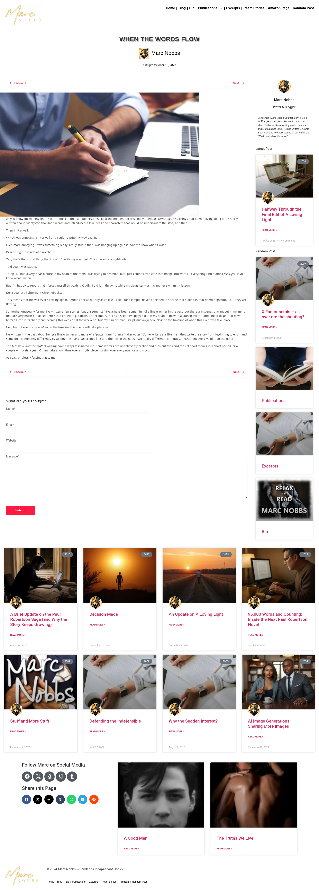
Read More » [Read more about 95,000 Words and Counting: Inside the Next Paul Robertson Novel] (255, 635)
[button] (26, 799)
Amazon (124, 881)
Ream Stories (254, 8)
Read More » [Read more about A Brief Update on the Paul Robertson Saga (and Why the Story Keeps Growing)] (18, 635)
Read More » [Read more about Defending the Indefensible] (97, 731)
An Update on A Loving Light (196, 614)
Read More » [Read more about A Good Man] (131, 848)
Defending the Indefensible (115, 721)
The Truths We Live (235, 838)
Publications (210, 8)
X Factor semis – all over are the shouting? (283, 314)
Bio (191, 8)
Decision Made (104, 614)
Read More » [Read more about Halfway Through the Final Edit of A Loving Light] (269, 230)
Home (170, 8)
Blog (182, 8)
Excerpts (233, 8)
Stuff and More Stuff (29, 721)
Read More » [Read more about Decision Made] (97, 624)
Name (10, 408)
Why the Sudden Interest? (193, 721)
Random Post (303, 8)
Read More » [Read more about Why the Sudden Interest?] (176, 731)
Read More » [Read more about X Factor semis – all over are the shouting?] (269, 327)
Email (10, 424)
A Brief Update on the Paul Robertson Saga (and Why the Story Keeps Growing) (38, 619)
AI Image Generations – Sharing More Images (270, 724)
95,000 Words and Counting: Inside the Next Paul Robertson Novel (278, 619)
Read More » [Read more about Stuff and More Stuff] (18, 731)
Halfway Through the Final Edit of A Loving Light (282, 214)
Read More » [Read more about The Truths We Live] (224, 848)
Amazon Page (278, 8)
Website (11, 440)
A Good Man (136, 838)
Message (12, 456)
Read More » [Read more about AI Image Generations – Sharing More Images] (255, 736)
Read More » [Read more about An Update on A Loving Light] (176, 624)
